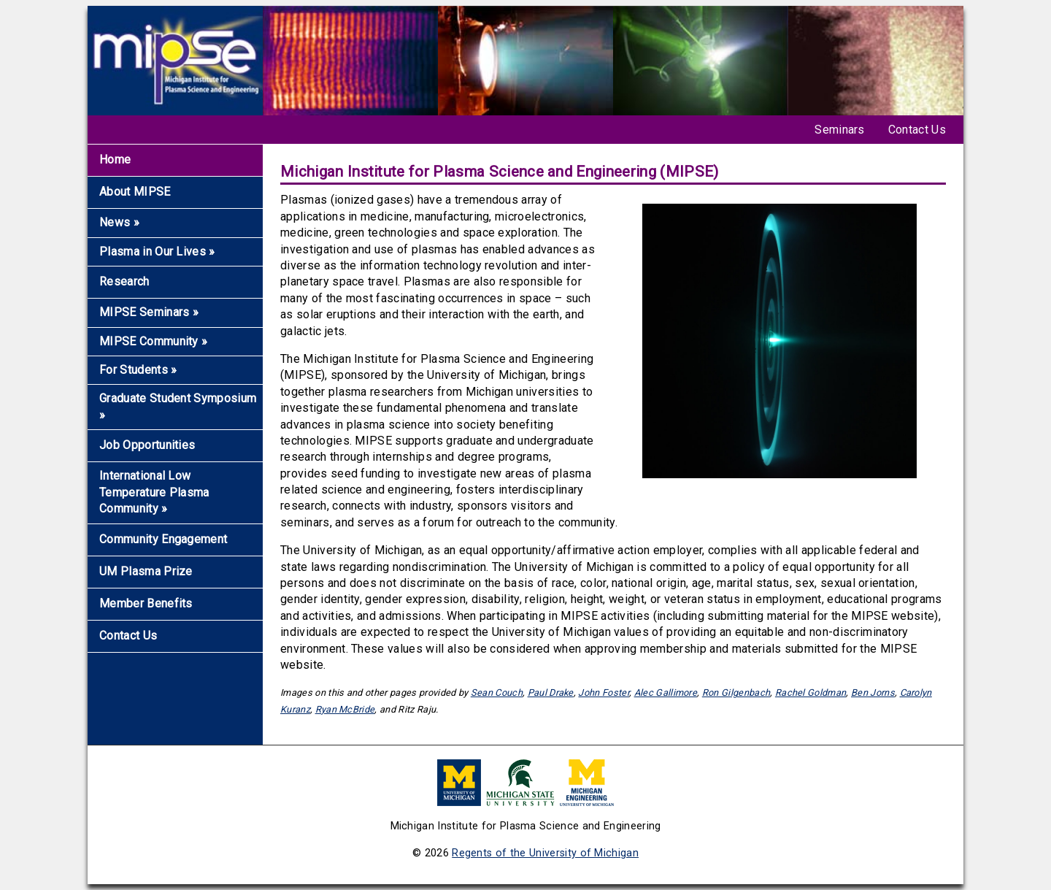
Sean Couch (497, 692)
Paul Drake (551, 692)
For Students (138, 370)
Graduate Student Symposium (177, 406)
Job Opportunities (147, 445)
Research (124, 281)
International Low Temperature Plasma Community (154, 492)
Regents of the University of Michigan (545, 853)
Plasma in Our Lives (157, 251)
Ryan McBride (345, 709)
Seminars (840, 130)
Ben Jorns (873, 692)
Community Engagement (163, 539)
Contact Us (917, 130)
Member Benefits (146, 603)
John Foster (603, 692)
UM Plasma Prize (146, 571)
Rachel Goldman (810, 692)
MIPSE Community (153, 341)
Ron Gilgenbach (736, 692)
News (119, 222)
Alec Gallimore (665, 692)
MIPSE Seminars (149, 312)
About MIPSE (135, 192)
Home (115, 159)
